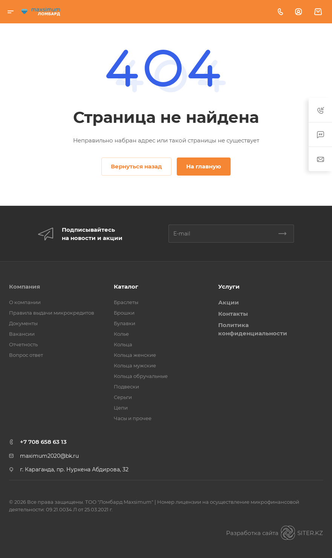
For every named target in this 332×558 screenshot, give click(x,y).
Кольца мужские (135, 365)
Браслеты (126, 302)
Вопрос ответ (26, 355)
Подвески (126, 387)
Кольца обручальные (141, 376)
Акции (228, 302)
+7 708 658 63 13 (43, 441)
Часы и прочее (132, 418)
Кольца (123, 344)
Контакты (233, 313)
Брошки (124, 313)
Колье (121, 334)
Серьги (123, 397)
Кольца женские (135, 355)
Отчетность (23, 344)
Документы (23, 323)
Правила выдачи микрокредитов (51, 313)
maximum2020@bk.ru (49, 456)
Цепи (121, 408)
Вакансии (22, 334)
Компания (24, 286)
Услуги (229, 286)
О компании (25, 302)
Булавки (124, 323)
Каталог (126, 286)
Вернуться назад (136, 166)
